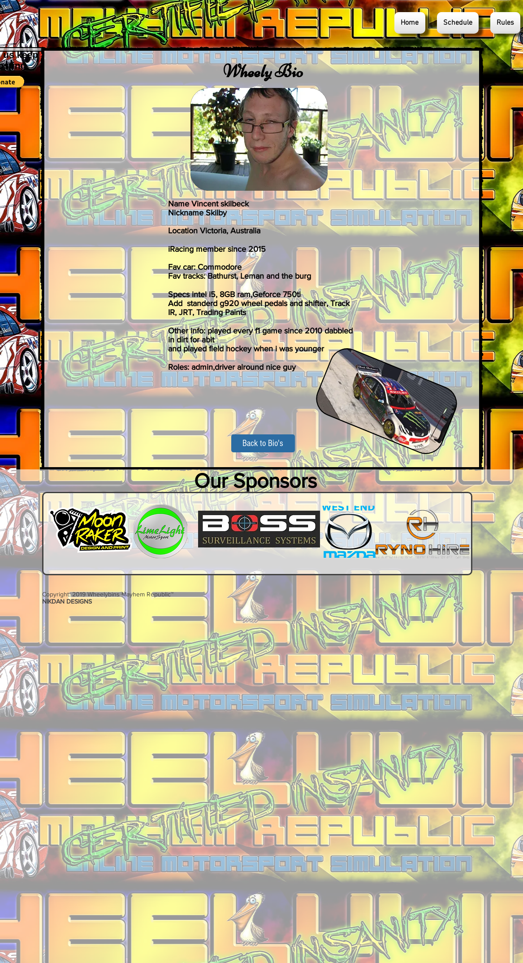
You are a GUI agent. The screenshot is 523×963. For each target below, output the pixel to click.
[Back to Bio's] (263, 443)
